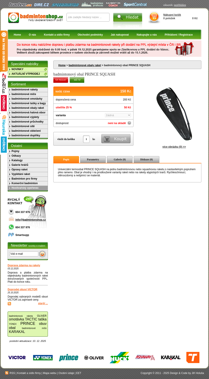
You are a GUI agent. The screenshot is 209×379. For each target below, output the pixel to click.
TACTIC (31, 319)
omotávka (16, 319)
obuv (43, 323)
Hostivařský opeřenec (25, 187)
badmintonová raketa (21, 316)
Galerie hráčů (20, 164)
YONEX (13, 324)
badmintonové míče (24, 94)
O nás (32, 34)
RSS (10, 373)
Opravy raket (19, 169)
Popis (66, 159)
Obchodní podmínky (90, 34)
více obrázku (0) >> (174, 146)
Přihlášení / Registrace (179, 34)
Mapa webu (49, 373)
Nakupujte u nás (147, 34)
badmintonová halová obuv (28, 112)
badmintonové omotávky (27, 98)
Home (17, 34)
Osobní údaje (66, 373)
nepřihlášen (180, 5)
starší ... (43, 303)
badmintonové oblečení (26, 130)
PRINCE (27, 323)
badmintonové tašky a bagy (29, 103)
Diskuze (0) (146, 159)
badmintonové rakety (25, 89)
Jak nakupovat (120, 34)
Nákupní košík (172, 14)
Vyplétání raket (21, 174)
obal (12, 328)
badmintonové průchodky (28, 121)
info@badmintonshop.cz (30, 219)
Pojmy (15, 151)
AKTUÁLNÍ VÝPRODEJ (26, 73)
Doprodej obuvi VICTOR (22, 289)
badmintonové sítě (23, 126)
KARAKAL (17, 332)
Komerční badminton (25, 183)
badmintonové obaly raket (85, 65)
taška (42, 319)
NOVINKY (18, 69)
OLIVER (42, 315)
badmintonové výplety (25, 117)
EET (78, 373)
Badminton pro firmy (24, 178)
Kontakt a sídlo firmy (57, 34)
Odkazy (16, 155)
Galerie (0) (120, 159)
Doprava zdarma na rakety (24, 265)
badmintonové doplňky (26, 135)
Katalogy (17, 160)
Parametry (93, 159)
